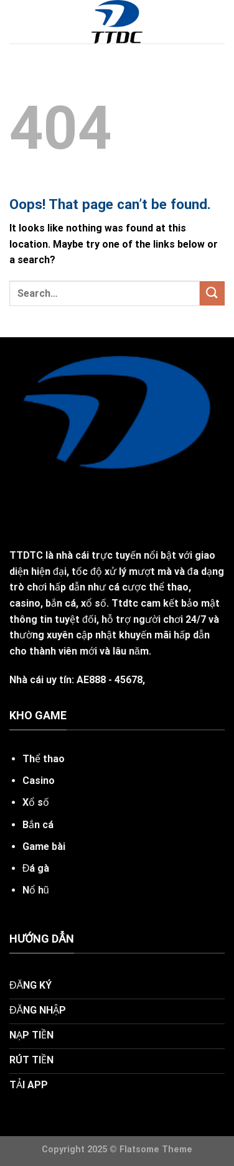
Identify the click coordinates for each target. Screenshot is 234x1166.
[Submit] (212, 293)
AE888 (91, 680)
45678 (129, 680)
